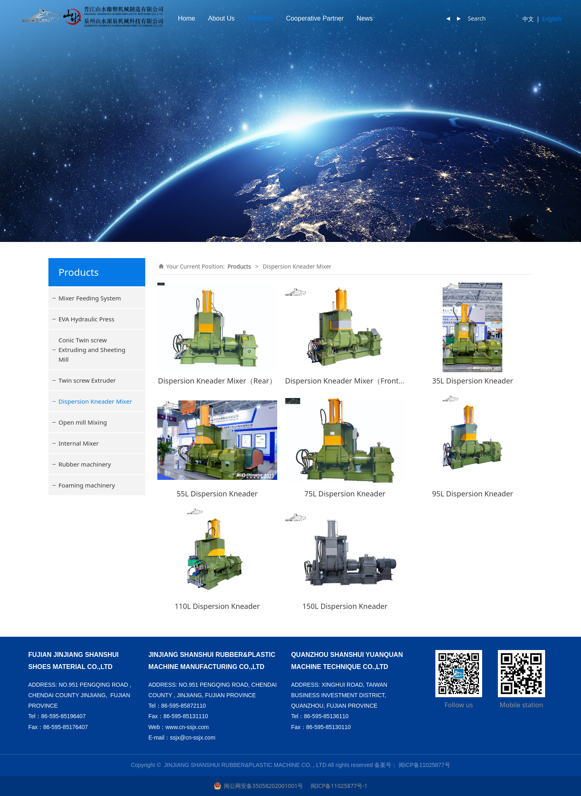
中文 (528, 19)
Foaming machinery (87, 485)
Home (226, 18)
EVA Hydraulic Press (86, 319)
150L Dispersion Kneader (344, 606)
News (404, 18)
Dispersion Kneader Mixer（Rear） (217, 380)
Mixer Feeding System (90, 298)
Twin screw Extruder (87, 380)
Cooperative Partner (354, 18)
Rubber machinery (85, 464)
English (551, 19)
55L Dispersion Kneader (217, 493)
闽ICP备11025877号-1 (338, 786)
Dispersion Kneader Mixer (95, 401)
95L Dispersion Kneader (472, 493)
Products (300, 18)
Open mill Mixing (83, 422)
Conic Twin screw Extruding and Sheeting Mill (92, 349)
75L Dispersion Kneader (344, 493)
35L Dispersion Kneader (472, 380)
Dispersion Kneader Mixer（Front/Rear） (354, 380)
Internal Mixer (79, 443)
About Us (261, 18)
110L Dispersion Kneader (217, 606)
